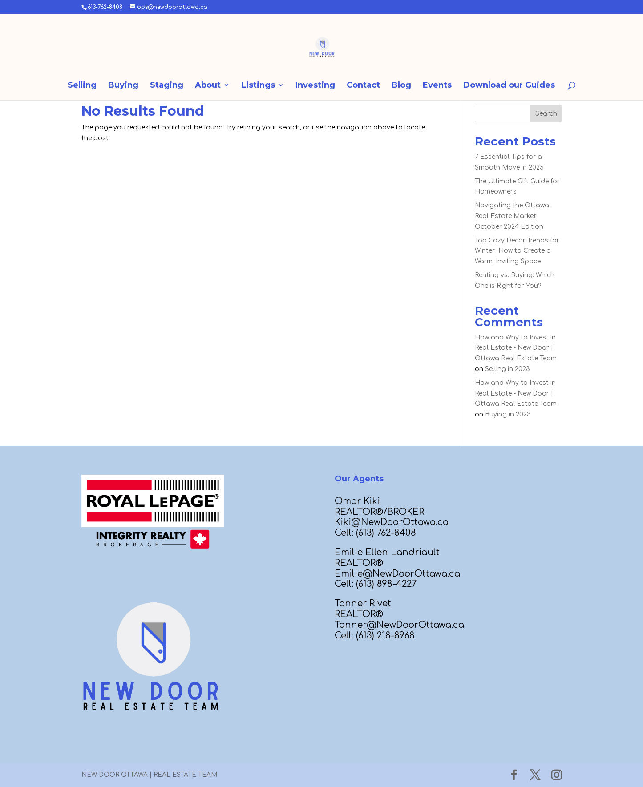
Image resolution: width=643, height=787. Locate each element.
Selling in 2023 (507, 369)
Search (546, 113)
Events (437, 86)
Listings (258, 86)
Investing (315, 86)
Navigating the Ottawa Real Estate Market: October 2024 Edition (512, 216)
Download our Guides (509, 86)
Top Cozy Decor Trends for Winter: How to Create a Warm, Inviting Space (517, 251)
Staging (166, 86)
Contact (363, 86)
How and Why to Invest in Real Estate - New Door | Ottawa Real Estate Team (516, 348)
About (208, 86)
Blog (401, 86)
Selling (82, 86)
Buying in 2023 (508, 414)
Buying (123, 86)
